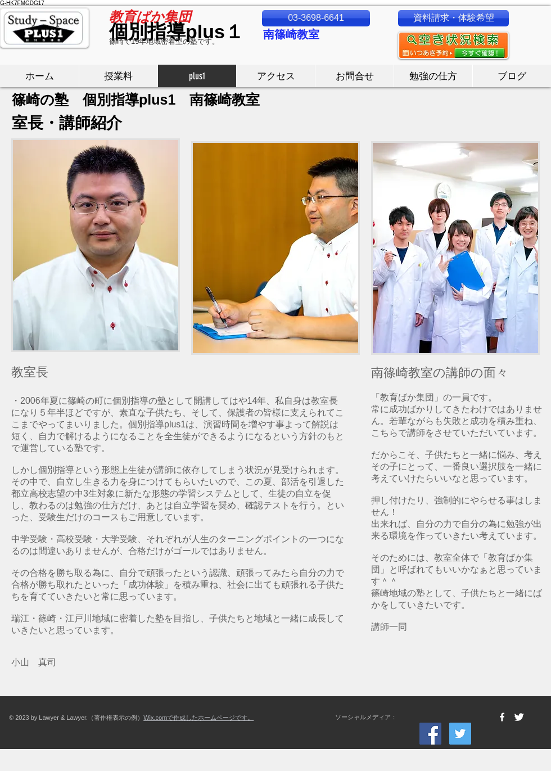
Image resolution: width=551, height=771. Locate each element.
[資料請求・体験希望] (453, 18)
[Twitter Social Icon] (460, 734)
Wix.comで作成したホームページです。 (198, 717)
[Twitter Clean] (519, 717)
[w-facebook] (502, 717)
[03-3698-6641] (316, 18)
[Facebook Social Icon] (430, 734)
